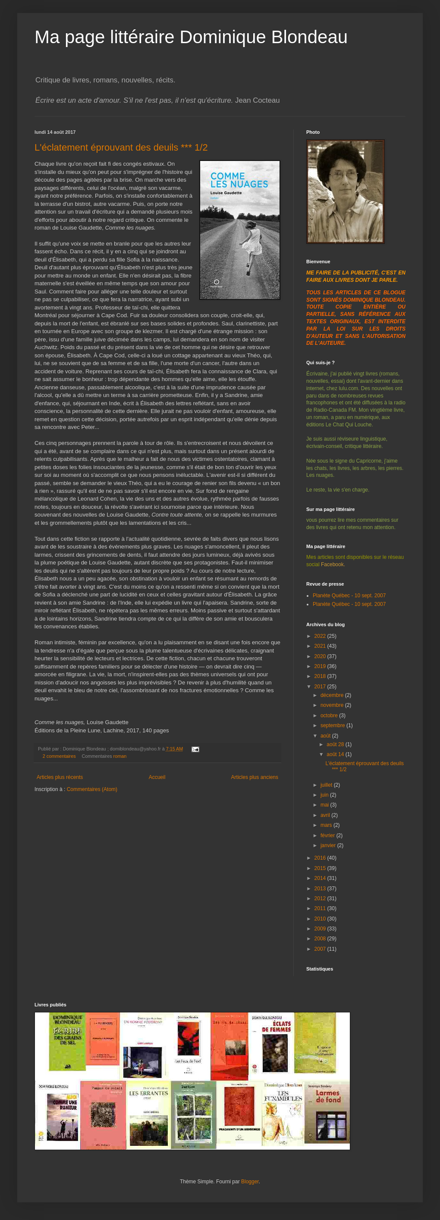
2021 (320, 646)
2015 (320, 868)
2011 (320, 908)
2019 (320, 666)
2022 (320, 636)
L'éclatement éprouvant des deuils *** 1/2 (121, 147)
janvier (329, 845)
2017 (320, 687)
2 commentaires (59, 756)
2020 (320, 656)
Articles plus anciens (254, 777)
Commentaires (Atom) (92, 789)
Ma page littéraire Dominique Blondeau (191, 37)
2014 (320, 878)
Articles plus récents (60, 777)
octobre (330, 715)
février (328, 835)
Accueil (157, 777)
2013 (320, 889)
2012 (320, 898)
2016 (320, 858)
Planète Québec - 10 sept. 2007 (349, 596)
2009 (320, 929)
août (326, 736)
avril (326, 815)
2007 (320, 949)
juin (325, 795)
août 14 (336, 754)
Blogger (250, 1182)
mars (327, 825)
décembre (333, 695)
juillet (327, 785)
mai (325, 805)
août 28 (336, 744)
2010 (320, 919)
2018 (320, 676)
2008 (320, 939)
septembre (333, 725)
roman (120, 756)
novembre (333, 705)
